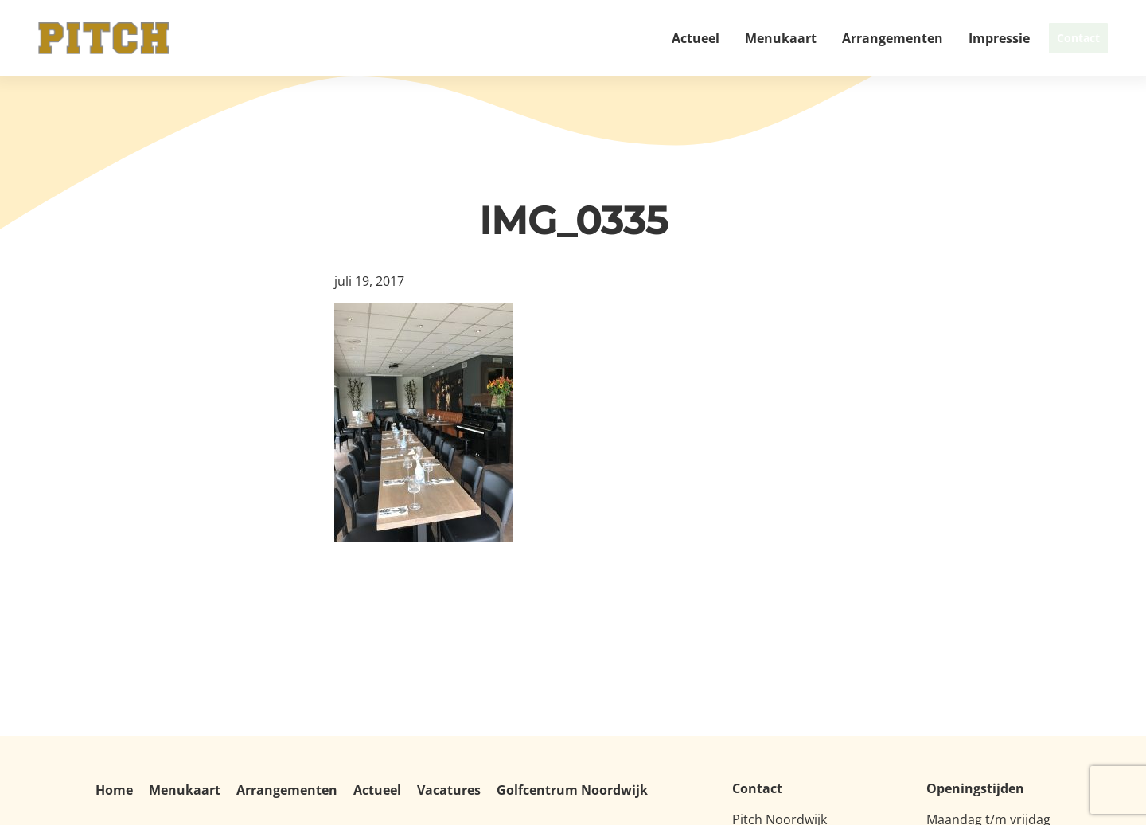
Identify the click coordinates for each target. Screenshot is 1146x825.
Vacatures (449, 790)
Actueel (653, 38)
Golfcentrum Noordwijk (572, 790)
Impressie (957, 38)
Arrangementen (850, 38)
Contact (1057, 38)
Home (114, 790)
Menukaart (738, 38)
